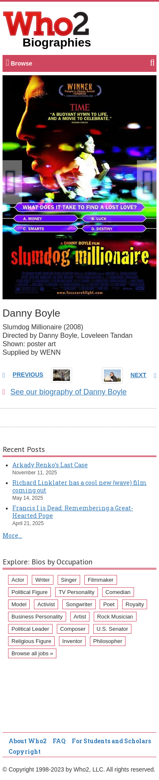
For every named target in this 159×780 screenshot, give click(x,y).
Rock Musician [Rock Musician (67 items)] (115, 616)
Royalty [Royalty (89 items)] (135, 604)
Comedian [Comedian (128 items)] (118, 592)
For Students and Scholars (111, 741)
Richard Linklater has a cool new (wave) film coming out (79, 486)
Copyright (24, 751)
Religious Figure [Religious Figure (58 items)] (31, 641)
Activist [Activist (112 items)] (46, 604)
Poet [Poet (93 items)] (108, 604)
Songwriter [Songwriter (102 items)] (79, 604)
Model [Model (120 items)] (18, 604)
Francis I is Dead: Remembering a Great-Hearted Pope (72, 512)
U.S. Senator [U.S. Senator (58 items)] (112, 629)
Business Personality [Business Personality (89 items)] (37, 616)
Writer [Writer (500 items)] (42, 580)
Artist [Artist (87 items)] (80, 616)
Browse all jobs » (32, 653)
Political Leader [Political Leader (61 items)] (30, 629)
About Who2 (27, 741)
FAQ (59, 741)
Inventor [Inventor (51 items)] (72, 641)
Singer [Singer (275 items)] (69, 580)
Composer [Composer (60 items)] (73, 629)
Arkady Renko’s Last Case (50, 465)
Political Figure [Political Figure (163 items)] (29, 592)
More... (12, 535)
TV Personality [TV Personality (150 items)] (77, 592)
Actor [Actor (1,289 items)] (17, 580)
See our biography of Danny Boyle (65, 392)
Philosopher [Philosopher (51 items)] (108, 641)
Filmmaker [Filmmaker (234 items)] (101, 580)
